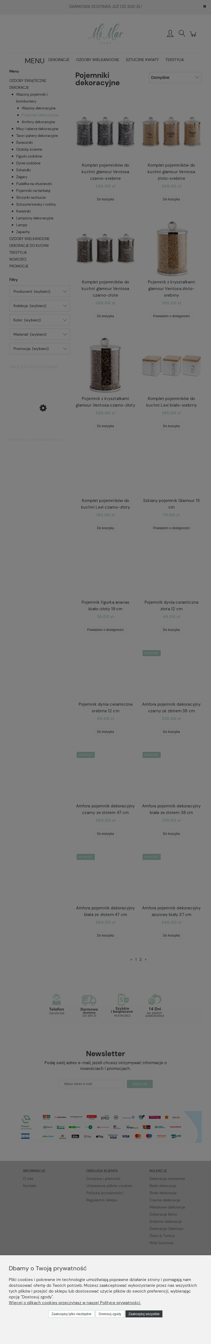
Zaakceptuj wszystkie (143, 1314)
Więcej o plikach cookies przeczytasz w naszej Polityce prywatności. (75, 1303)
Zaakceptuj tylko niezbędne (71, 1314)
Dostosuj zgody (110, 1314)
